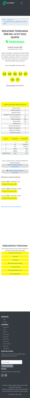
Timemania (10, 19)
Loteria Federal (7, 344)
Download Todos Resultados (15, 263)
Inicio (4, 319)
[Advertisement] (15, 10)
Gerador (15, 256)
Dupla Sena (6, 339)
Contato (5, 322)
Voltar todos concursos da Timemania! (11, 206)
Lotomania (5, 336)
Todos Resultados (15, 267)
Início (3, 19)
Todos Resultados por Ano (15, 270)
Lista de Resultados (15, 273)
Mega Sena (6, 327)
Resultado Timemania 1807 (9, 184)
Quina (4, 329)
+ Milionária (6, 348)
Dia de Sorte (6, 334)
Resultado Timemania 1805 (9, 198)
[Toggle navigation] (21, 3)
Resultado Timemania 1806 (9, 191)
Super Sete (5, 346)
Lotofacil (5, 332)
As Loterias (8, 3)
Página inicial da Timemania (15, 253)
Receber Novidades (7, 366)
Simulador (15, 260)
